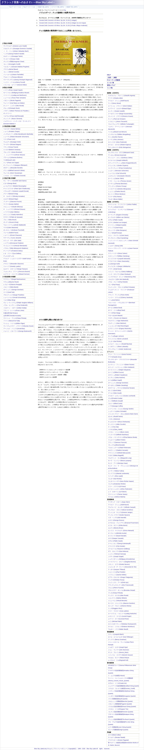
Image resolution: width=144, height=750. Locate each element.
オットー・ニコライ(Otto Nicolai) (13, 105)
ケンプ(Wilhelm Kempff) (115, 401)
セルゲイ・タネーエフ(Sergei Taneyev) (15, 269)
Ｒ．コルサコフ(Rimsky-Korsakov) (14, 196)
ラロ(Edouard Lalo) (9, 160)
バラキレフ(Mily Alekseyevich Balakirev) (15, 248)
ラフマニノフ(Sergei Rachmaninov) (14, 279)
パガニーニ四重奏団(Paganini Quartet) (120, 704)
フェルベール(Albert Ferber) (116, 440)
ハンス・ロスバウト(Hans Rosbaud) (119, 274)
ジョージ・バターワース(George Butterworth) (17, 331)
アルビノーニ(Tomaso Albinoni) (13, 77)
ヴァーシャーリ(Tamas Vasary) (117, 494)
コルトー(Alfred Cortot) (115, 403)
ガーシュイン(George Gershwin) (13, 289)
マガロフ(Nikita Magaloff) (116, 455)
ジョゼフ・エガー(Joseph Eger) (118, 647)
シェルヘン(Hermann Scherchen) (118, 170)
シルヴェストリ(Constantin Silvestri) (119, 176)
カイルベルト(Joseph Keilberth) (118, 160)
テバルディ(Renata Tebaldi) (116, 737)
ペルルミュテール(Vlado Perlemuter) (119, 447)
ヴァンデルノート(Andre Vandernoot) (119, 349)
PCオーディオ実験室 (113, 80)
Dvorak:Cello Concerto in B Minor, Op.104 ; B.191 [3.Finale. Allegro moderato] (63, 25)
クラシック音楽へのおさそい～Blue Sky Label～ (28, 2)
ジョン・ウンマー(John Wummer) (118, 650)
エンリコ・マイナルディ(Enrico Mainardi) (121, 530)
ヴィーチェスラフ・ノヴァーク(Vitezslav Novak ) (18, 326)
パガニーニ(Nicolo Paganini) (12, 100)
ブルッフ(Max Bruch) (9, 219)
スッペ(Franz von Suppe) (11, 162)
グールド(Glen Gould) (115, 393)
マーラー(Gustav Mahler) (11, 204)
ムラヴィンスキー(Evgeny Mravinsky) (119, 328)
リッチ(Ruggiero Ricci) (115, 608)
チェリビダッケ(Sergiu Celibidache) (119, 266)
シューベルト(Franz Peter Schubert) (14, 98)
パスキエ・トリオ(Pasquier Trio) (118, 709)
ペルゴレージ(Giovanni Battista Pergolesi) (16, 66)
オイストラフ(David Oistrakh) (117, 536)
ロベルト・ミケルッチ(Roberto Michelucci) (121, 626)
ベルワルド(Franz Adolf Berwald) (13, 116)
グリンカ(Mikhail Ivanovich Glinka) (14, 170)
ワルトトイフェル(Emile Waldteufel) (14, 225)
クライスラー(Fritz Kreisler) (116, 546)
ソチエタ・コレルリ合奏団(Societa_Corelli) (121, 688)
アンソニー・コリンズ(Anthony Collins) (120, 157)
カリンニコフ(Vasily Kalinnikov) (13, 214)
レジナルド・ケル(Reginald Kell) (118, 660)
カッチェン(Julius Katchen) (116, 377)
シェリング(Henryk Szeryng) (117, 554)
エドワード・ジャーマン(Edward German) (16, 274)
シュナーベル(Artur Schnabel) (117, 411)
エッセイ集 (110, 82)
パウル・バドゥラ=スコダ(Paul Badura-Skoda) (122, 437)
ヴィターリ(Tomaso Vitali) (11, 59)
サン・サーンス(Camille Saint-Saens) (15, 181)
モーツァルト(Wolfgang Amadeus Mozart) (16, 92)
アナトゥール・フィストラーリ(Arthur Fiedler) (122, 204)
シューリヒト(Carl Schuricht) (117, 173)
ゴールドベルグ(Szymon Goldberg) (119, 549)
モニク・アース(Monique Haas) (118, 463)
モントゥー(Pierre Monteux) (116, 194)
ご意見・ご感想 (112, 77)
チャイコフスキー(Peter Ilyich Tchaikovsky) (16, 188)
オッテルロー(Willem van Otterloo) (118, 217)
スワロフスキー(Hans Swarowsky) (118, 261)
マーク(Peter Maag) (114, 313)
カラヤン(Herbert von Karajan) (117, 222)
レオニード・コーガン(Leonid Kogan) (119, 616)
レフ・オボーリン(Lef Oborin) (117, 491)
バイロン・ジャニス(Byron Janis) (118, 432)
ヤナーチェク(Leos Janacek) (12, 238)
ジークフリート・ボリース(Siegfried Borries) (122, 562)
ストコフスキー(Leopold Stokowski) (119, 258)
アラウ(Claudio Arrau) (115, 357)
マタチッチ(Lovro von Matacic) (117, 318)
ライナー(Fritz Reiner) (115, 196)
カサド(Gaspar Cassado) (116, 538)
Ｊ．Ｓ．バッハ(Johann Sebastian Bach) (16, 51)
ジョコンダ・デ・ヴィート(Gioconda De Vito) (122, 567)
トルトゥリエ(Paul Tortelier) (116, 572)
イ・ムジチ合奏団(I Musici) (116, 675)
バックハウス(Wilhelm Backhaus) (118, 434)
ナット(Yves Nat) (113, 427)
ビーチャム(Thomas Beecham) (117, 183)
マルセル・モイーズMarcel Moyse (118, 657)
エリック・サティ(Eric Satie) (12, 240)
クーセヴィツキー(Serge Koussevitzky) (120, 113)
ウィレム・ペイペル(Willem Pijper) (14, 323)
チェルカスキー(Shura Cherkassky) (119, 422)
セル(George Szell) (114, 264)
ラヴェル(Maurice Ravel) (11, 282)
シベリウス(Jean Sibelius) (11, 212)
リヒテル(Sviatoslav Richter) (117, 484)
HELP (109, 75)
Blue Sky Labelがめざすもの (43, 748)
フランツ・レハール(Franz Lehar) (13, 310)
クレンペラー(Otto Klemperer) (117, 230)
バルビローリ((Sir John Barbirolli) (118, 279)
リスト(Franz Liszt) (9, 139)
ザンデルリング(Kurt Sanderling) (118, 238)
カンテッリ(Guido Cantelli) (116, 111)
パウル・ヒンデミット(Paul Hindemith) (15, 305)
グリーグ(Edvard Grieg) (10, 194)
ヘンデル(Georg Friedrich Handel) (13, 53)
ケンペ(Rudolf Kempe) (115, 233)
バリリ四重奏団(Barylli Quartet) (117, 699)
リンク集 (110, 88)
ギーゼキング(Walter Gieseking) (118, 385)
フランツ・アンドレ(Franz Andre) (118, 295)
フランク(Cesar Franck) (10, 147)
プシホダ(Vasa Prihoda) (115, 593)
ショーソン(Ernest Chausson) (12, 235)
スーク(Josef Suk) (9, 292)
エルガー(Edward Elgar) (10, 199)
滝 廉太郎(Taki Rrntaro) (10, 313)
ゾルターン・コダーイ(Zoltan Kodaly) (15, 308)
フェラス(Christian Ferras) (116, 580)
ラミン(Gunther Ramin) (115, 137)
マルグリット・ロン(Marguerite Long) (120, 458)
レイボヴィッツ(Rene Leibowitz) (118, 346)
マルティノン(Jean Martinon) (117, 323)
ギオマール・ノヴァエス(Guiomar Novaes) (121, 388)
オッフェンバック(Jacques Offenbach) (15, 165)
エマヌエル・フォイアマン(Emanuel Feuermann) (123, 523)
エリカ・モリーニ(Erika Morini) (117, 525)
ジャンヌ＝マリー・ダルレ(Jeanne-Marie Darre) (123, 414)
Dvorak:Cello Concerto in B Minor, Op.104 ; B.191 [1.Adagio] (58, 20)
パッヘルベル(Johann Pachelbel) (13, 74)
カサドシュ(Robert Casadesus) (117, 375)
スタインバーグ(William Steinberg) (118, 256)
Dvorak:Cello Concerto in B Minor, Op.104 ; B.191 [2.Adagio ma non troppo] (62, 23)
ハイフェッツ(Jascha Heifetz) (117, 575)
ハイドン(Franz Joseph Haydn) (13, 90)
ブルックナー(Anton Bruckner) (12, 152)
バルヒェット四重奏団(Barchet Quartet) (120, 701)
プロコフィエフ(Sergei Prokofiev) (13, 295)
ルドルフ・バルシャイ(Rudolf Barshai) (120, 344)
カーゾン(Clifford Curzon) (116, 372)
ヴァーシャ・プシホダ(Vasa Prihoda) (14, 318)
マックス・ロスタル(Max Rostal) (118, 595)
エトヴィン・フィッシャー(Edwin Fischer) (121, 364)
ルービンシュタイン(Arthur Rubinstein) (120, 489)
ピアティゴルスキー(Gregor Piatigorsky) (120, 577)
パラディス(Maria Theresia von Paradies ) (16, 111)
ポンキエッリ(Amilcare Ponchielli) (13, 230)
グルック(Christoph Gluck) (11, 108)
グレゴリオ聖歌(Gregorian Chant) (13, 61)
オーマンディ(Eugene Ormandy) (118, 215)
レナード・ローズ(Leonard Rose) (118, 619)
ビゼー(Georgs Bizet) (9, 183)
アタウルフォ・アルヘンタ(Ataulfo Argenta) (121, 95)
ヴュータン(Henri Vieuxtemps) (12, 173)
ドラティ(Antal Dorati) (115, 269)
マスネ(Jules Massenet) (10, 227)
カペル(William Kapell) (115, 380)
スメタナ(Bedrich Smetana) (11, 149)
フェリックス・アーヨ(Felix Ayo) (118, 582)
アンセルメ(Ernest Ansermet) (117, 155)
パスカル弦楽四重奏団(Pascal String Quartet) (122, 706)
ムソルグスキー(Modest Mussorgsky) (14, 186)
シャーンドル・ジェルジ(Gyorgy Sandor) (121, 409)
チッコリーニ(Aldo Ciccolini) (117, 424)
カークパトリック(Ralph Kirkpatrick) (119, 370)
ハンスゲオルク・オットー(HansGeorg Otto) (122, 277)
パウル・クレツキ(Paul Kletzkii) (118, 282)
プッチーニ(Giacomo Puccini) (12, 201)
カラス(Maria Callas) (114, 735)
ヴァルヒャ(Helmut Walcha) (116, 497)
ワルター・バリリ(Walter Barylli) (118, 629)
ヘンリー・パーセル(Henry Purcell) (14, 82)
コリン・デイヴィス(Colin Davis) (118, 235)
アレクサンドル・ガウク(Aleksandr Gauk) (121, 152)
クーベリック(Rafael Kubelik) (117, 225)
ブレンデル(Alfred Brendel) (116, 445)
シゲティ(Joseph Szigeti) (116, 556)
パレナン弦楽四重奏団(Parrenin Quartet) (120, 712)
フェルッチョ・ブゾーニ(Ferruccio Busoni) (16, 271)
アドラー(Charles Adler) (115, 98)
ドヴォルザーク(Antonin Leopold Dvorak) (16, 191)
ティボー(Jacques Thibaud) (116, 569)
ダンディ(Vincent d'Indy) (11, 222)
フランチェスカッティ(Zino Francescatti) (121, 585)
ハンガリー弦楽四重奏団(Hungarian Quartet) (122, 696)
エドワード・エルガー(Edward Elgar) (119, 108)
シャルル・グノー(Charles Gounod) (14, 175)
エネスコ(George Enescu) (116, 520)
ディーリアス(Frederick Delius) (13, 251)
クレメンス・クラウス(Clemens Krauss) (120, 116)
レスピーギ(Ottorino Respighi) (12, 284)
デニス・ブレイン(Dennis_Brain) (118, 652)
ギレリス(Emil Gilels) (114, 390)
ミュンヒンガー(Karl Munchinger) (118, 326)
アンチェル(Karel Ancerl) (115, 207)
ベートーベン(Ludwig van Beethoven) (15, 95)
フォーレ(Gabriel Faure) (10, 232)
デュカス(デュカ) (8, 256)
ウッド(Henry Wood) (114, 103)
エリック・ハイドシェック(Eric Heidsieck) (121, 367)
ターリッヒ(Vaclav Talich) (116, 178)
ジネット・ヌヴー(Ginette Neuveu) (119, 564)
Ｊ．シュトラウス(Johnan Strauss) (14, 155)
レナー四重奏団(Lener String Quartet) (119, 727)
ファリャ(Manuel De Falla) (11, 321)
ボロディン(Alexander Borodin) (13, 168)
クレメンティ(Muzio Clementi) (12, 118)
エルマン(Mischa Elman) (115, 528)
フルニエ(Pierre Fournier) (116, 587)
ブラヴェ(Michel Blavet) (10, 69)
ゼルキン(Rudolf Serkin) (115, 416)
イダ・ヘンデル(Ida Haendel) (117, 517)
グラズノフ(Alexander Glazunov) (13, 263)
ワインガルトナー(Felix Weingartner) (119, 147)
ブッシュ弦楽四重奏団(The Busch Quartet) (121, 719)
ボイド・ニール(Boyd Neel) (116, 310)
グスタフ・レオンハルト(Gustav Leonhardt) (121, 396)
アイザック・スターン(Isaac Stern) (119, 502)
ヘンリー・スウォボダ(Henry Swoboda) (120, 297)
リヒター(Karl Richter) (115, 341)
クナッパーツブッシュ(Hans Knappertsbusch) (122, 163)
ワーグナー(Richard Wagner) (12, 144)
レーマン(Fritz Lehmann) (115, 139)
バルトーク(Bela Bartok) (10, 287)
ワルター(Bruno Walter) (115, 199)
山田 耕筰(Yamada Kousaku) (12, 315)
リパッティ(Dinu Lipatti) (115, 476)
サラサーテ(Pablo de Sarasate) (13, 217)
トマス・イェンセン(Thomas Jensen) (119, 181)
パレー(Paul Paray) (114, 284)
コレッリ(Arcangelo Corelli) (11, 64)
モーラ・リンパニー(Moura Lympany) (119, 460)
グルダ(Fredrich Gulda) (115, 398)
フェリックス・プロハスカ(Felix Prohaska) (121, 287)
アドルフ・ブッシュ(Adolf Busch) (118, 100)
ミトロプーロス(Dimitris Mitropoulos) (119, 189)
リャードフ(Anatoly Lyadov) (12, 266)
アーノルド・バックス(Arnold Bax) (14, 328)
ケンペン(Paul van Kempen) (116, 119)
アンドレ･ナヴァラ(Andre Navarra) (119, 515)
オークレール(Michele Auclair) (117, 533)
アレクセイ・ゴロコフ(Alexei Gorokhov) (120, 510)
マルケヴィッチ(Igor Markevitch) (118, 320)
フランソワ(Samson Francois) (117, 442)
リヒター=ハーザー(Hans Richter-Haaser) (121, 481)
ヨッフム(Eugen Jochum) (116, 336)
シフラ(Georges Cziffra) (115, 406)
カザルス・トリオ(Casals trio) (117, 683)
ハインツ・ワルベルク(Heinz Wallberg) (120, 271)
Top (65, 10)
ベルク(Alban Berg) (9, 300)
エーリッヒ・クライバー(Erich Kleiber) (120, 106)
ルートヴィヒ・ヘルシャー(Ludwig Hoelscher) (122, 613)
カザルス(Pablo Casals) (115, 220)
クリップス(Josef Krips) (115, 227)
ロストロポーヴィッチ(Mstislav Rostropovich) (122, 624)
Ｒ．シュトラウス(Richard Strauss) (14, 209)
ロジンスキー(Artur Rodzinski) (117, 142)
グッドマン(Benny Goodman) (117, 639)
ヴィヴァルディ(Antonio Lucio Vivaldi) (15, 46)
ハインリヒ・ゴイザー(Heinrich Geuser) (120, 655)
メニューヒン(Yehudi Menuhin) (117, 600)
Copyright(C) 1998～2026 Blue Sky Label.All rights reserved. (89, 748)
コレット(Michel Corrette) (11, 72)
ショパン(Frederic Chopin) (11, 131)
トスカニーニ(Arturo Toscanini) (117, 121)
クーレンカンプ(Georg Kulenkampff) (119, 543)
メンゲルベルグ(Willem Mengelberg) (119, 134)
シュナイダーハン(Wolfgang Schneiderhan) (121, 559)
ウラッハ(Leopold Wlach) (116, 634)
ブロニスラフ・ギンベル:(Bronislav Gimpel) (121, 590)
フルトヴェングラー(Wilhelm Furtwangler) (121, 124)
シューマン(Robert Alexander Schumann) (16, 136)
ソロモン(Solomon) (114, 419)
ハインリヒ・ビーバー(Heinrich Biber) (15, 85)
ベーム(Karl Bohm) (114, 300)
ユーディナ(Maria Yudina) (116, 471)
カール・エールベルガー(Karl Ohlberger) (120, 637)
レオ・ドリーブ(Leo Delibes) (12, 253)
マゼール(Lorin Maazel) (115, 315)
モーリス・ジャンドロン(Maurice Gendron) (121, 603)
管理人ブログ (111, 85)
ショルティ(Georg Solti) (115, 246)
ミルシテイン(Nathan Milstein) (117, 598)
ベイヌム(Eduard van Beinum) (117, 132)
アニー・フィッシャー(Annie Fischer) (119, 354)
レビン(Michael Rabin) (115, 621)
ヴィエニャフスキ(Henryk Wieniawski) (15, 245)
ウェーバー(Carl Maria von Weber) (14, 103)
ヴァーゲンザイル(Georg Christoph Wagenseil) (17, 79)
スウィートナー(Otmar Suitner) (117, 253)
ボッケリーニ (7, 113)
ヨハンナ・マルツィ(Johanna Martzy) (119, 606)
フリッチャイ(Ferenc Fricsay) (117, 186)
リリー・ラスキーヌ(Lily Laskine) (118, 611)
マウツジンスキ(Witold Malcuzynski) (119, 453)
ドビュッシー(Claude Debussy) (13, 206)
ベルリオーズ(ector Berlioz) (11, 129)
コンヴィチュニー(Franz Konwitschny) (120, 168)
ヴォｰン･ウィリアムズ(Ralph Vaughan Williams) (18, 302)
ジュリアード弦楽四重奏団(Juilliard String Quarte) (123, 686)
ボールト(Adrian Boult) (115, 307)
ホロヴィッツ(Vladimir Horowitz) (118, 450)
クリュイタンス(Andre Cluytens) (118, 165)
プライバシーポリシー (60, 748)
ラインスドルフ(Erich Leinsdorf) (118, 339)
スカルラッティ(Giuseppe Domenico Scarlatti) (17, 48)
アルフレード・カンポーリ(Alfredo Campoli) (121, 507)
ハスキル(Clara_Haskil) (115, 429)
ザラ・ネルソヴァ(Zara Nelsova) (118, 551)
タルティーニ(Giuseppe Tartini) (13, 56)
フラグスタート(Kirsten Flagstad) (118, 740)
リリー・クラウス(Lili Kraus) (117, 486)
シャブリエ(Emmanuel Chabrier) (13, 243)
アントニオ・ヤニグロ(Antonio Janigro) (120, 512)
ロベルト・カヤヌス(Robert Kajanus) (119, 144)
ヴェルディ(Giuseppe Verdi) (12, 142)
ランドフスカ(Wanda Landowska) (118, 473)
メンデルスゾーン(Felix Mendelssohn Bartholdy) (18, 134)
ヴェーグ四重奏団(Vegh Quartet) (118, 729)
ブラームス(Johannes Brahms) (12, 157)
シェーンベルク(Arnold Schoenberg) (14, 297)
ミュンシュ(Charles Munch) (116, 191)
